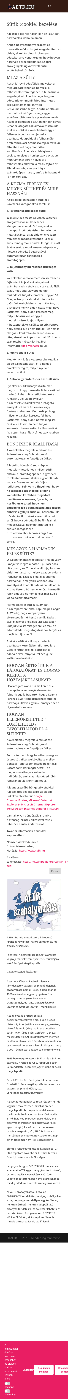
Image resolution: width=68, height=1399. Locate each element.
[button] (7, 1383)
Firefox (22, 800)
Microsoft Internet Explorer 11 (30, 808)
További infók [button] (9, 1377)
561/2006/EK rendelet (37, 1118)
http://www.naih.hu (32, 850)
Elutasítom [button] (28, 1370)
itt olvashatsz (30, 346)
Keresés (55, 871)
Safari (55, 808)
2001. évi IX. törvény (25, 1080)
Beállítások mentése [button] (44, 1370)
